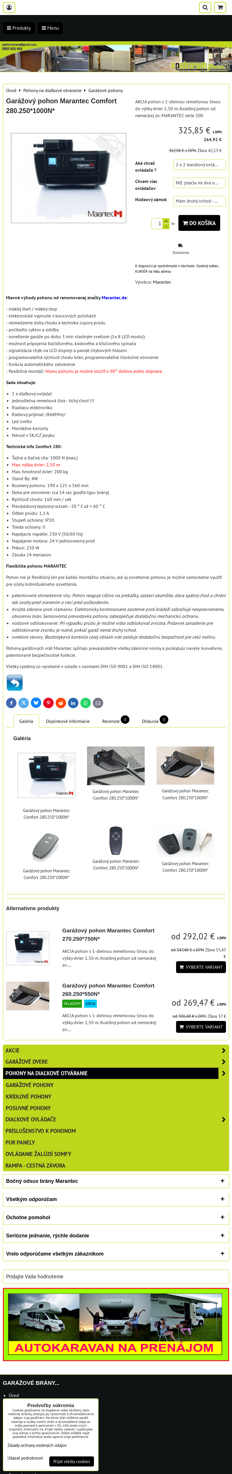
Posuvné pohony (28, 1108)
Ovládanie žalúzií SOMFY (38, 1153)
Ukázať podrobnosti (25, 1458)
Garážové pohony (30, 1084)
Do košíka (199, 223)
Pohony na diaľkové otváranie (117, 1073)
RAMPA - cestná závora (35, 1165)
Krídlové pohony (28, 1096)
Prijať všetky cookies (71, 1461)
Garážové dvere (117, 1061)
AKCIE (117, 1050)
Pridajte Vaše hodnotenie (34, 1277)
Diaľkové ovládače (117, 1119)
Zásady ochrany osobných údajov (37, 1445)
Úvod (14, 1395)
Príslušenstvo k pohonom (40, 1130)
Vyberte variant (201, 967)
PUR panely (20, 1142)
